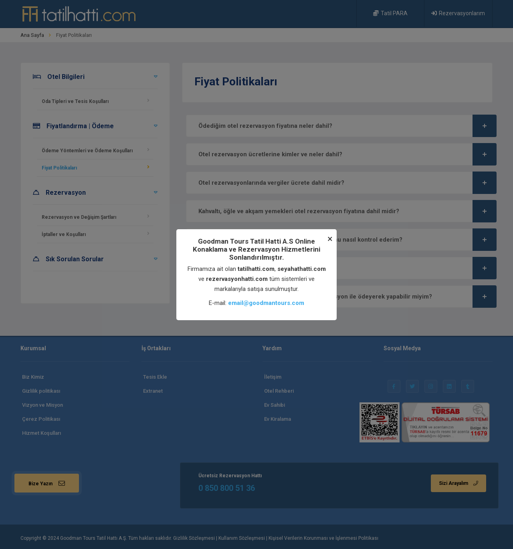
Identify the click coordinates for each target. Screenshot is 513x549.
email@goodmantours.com (266, 303)
